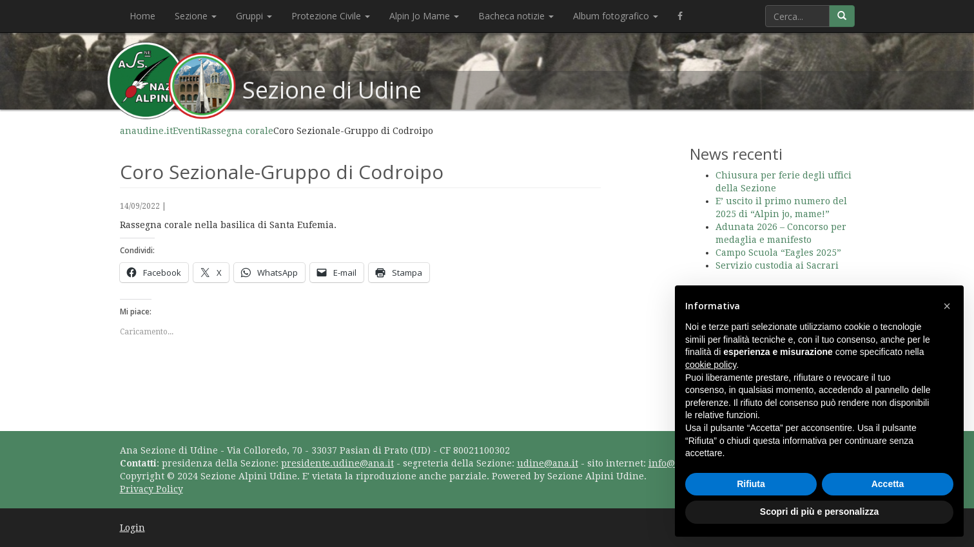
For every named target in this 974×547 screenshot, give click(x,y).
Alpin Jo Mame (424, 16)
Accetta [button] (888, 484)
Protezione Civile (330, 16)
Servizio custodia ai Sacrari (777, 265)
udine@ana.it (547, 463)
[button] (947, 306)
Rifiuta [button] (751, 484)
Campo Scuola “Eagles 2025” (778, 252)
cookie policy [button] (710, 365)
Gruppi (254, 16)
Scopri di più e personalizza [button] (819, 511)
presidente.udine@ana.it (337, 463)
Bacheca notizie (516, 16)
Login (132, 528)
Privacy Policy (151, 489)
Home (142, 16)
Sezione (196, 16)
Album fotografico (615, 16)
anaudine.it (146, 131)
